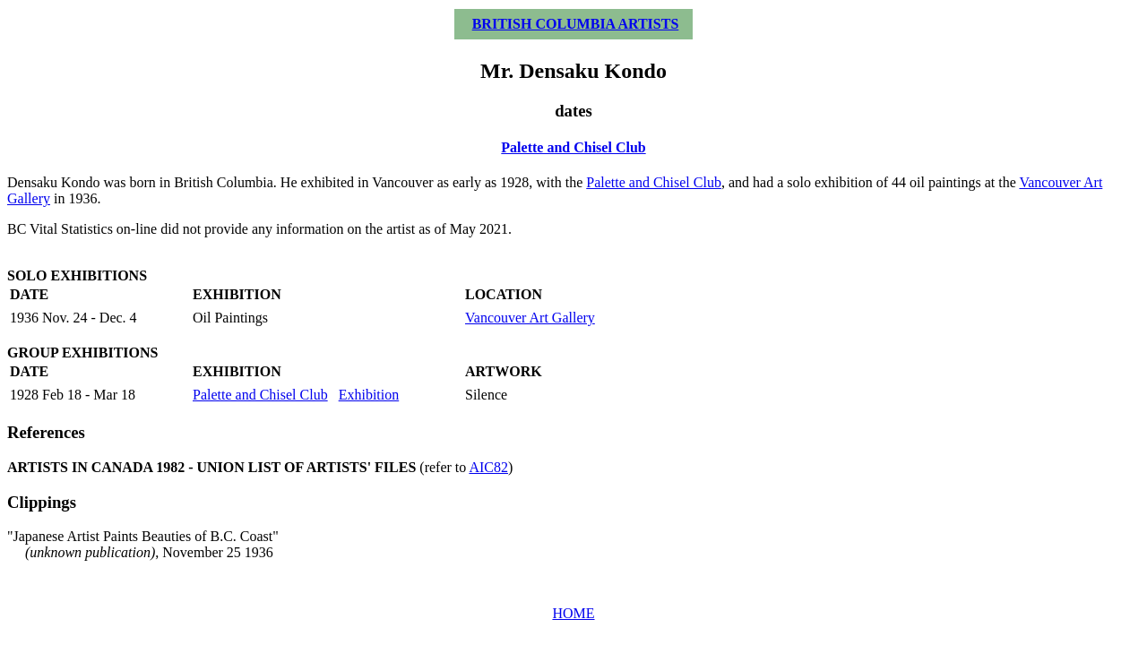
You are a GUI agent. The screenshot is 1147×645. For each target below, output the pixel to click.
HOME (573, 613)
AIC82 (488, 467)
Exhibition (369, 394)
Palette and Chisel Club (573, 147)
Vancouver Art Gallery (530, 317)
